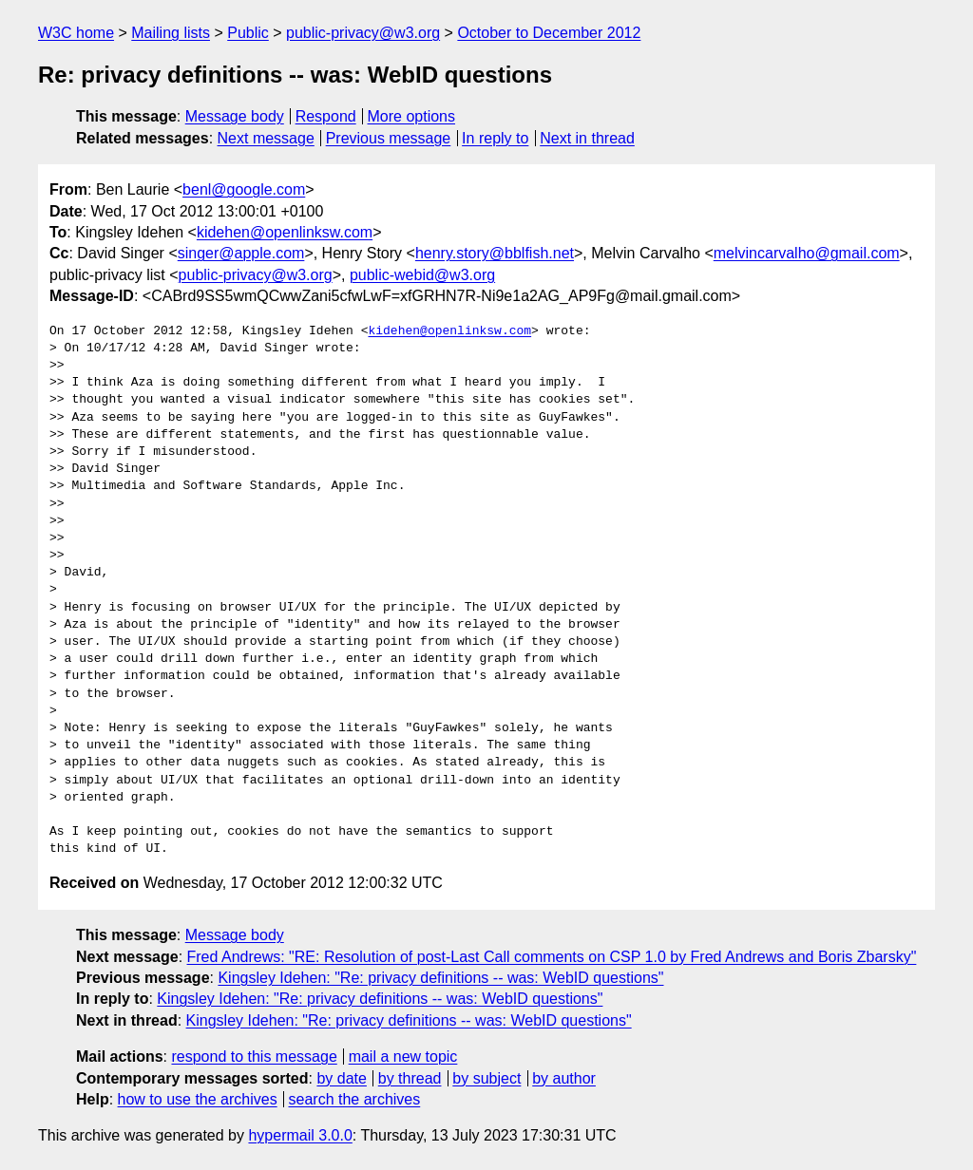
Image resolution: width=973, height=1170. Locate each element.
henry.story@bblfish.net (494, 253)
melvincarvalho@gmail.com (807, 253)
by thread (410, 1078)
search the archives (355, 1099)
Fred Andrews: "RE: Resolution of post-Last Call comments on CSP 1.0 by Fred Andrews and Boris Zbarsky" (552, 957)
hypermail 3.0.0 (300, 1135)
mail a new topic (403, 1056)
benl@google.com (243, 189)
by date (341, 1078)
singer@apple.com (241, 253)
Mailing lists (170, 33)
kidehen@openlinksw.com (284, 232)
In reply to (495, 138)
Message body (234, 116)
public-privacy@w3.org (363, 33)
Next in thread (587, 138)
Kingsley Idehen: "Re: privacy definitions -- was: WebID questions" (440, 978)
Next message (266, 138)
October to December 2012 (548, 33)
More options (412, 116)
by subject (486, 1078)
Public (248, 33)
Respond (326, 116)
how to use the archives (197, 1099)
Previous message (388, 138)
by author (564, 1078)
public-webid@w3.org (422, 275)
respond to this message (253, 1056)
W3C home (76, 33)
